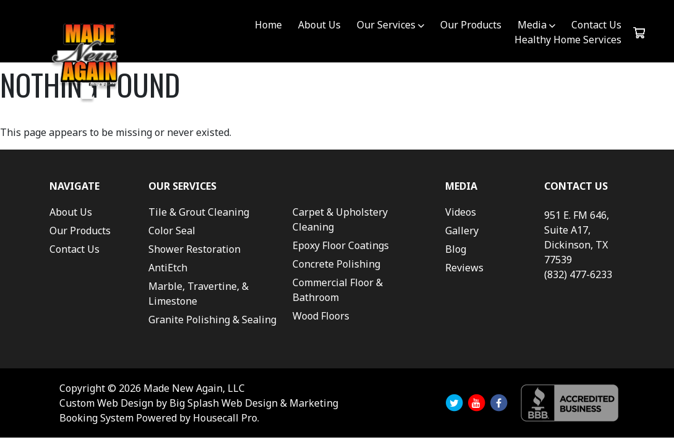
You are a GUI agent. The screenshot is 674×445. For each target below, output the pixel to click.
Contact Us (596, 25)
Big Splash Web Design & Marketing (253, 403)
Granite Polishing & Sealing (212, 319)
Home (268, 25)
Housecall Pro (225, 418)
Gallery (462, 230)
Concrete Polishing (336, 264)
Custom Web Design (106, 403)
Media (532, 25)
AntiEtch (167, 267)
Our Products (470, 25)
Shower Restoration (194, 249)
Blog (455, 249)
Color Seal (171, 230)
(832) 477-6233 (578, 274)
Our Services (386, 25)
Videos (460, 212)
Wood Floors (320, 316)
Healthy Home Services (567, 39)
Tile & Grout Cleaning (198, 212)
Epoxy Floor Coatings (340, 245)
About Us (319, 25)
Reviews (464, 267)
